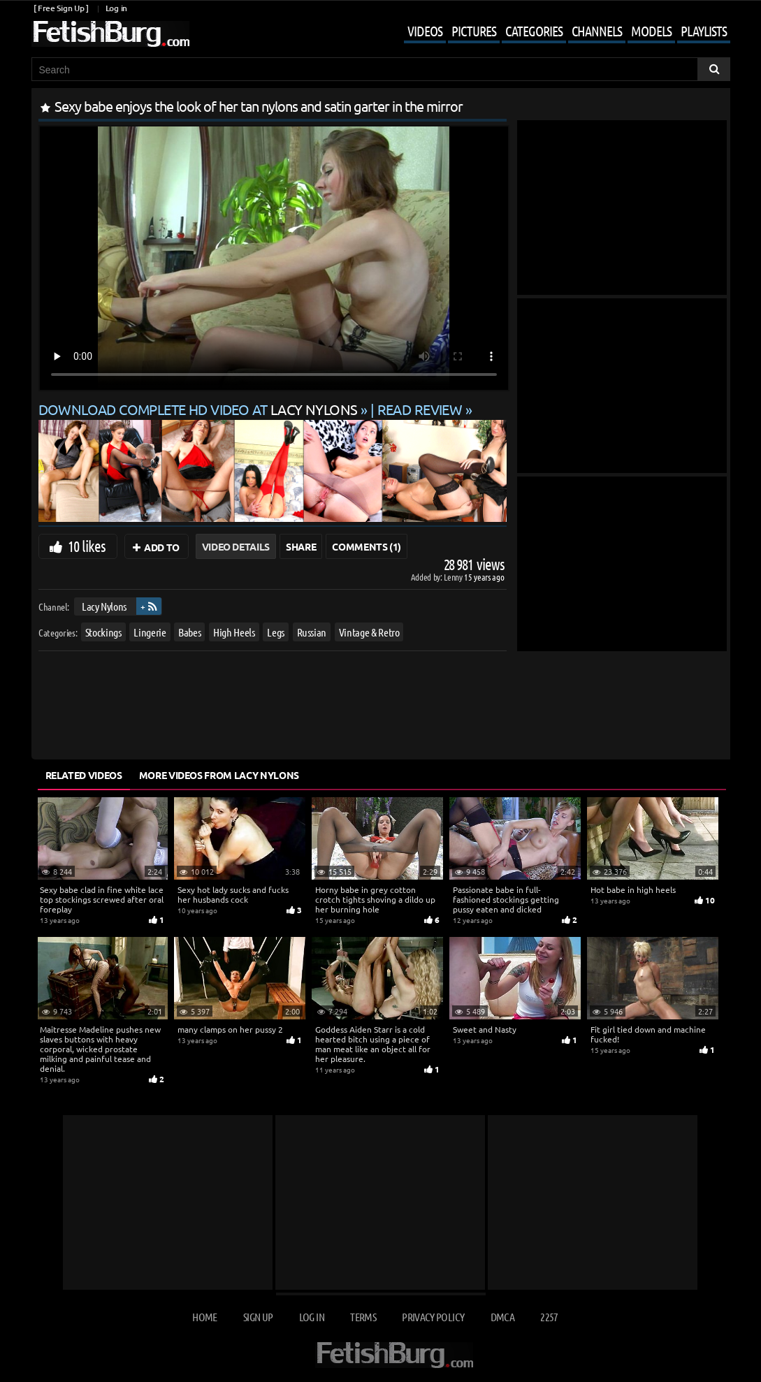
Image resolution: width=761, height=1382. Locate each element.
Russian (311, 632)
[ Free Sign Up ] (61, 8)
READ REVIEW (420, 409)
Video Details (236, 546)
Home (204, 1316)
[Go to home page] (110, 34)
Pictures (473, 30)
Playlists (704, 30)
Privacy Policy (433, 1316)
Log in (116, 8)
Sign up (258, 1316)
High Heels (234, 632)
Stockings (103, 632)
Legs (275, 632)
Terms (363, 1316)
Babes (189, 632)
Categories (534, 30)
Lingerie (149, 632)
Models (651, 30)
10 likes (87, 546)
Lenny (454, 577)
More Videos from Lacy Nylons (219, 775)
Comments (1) (366, 546)
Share (301, 546)
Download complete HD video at (199, 409)
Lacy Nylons (103, 606)
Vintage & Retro (368, 632)
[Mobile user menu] (556, 32)
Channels (597, 30)
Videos (424, 30)
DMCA (502, 1316)
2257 (549, 1316)
